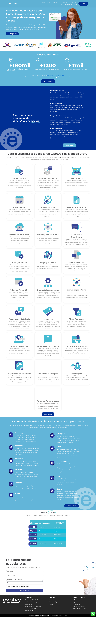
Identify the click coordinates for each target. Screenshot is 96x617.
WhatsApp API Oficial (31, 610)
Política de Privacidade (79, 608)
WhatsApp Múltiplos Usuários (34, 600)
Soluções (56, 3)
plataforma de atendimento (55, 75)
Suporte (75, 602)
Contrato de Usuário (79, 606)
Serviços (65, 3)
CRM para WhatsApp (31, 602)
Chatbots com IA (30, 604)
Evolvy (51, 600)
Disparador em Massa (31, 608)
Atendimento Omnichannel (33, 606)
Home (43, 2)
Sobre (49, 2)
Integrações (68, 4)
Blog (75, 4)
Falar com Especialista (55, 602)
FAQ (61, 4)
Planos (74, 2)
